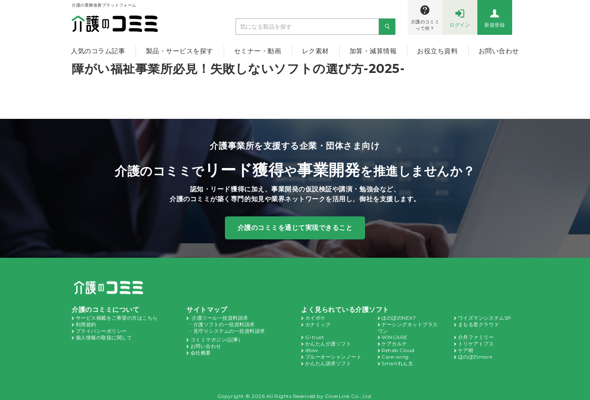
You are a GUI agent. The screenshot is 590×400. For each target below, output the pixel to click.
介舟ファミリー (476, 336)
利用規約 (86, 323)
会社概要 (201, 350)
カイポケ (315, 317)
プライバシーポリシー (101, 329)
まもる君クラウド (478, 323)
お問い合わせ (499, 51)
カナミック (318, 323)
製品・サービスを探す (179, 51)
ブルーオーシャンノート (333, 354)
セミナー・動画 (257, 51)
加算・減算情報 (373, 51)
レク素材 (315, 51)
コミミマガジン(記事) (216, 338)
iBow (311, 348)
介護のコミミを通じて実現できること (295, 227)
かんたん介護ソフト (328, 342)
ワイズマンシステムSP (484, 317)
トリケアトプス (476, 342)
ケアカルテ (394, 342)
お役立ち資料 (437, 51)
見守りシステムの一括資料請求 (229, 329)
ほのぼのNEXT (398, 317)
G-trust (313, 336)
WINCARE (393, 336)
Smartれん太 (396, 360)
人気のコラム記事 (98, 51)
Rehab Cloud (397, 348)
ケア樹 (466, 348)
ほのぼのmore (474, 354)
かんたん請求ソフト (328, 360)
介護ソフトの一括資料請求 (224, 323)
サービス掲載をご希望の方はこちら (117, 317)
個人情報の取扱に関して (104, 336)
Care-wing (393, 354)
